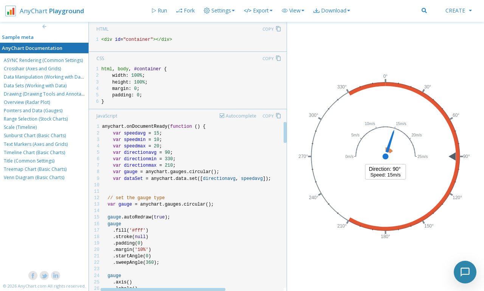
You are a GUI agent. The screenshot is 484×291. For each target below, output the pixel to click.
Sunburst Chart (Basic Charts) (35, 135)
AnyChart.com (32, 286)
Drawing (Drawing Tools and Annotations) (48, 94)
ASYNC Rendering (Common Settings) (43, 60)
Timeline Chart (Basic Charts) (34, 152)
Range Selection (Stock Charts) (36, 119)
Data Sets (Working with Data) (35, 85)
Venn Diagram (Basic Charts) (34, 177)
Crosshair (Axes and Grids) (32, 68)
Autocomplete (241, 116)
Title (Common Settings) (29, 161)
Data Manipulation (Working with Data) (45, 77)
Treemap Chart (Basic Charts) (35, 169)
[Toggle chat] (465, 272)
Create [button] (458, 10)
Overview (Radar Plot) (27, 102)
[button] (293, 10)
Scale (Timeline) (20, 127)
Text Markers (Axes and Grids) (36, 144)
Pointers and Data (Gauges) (33, 110)
